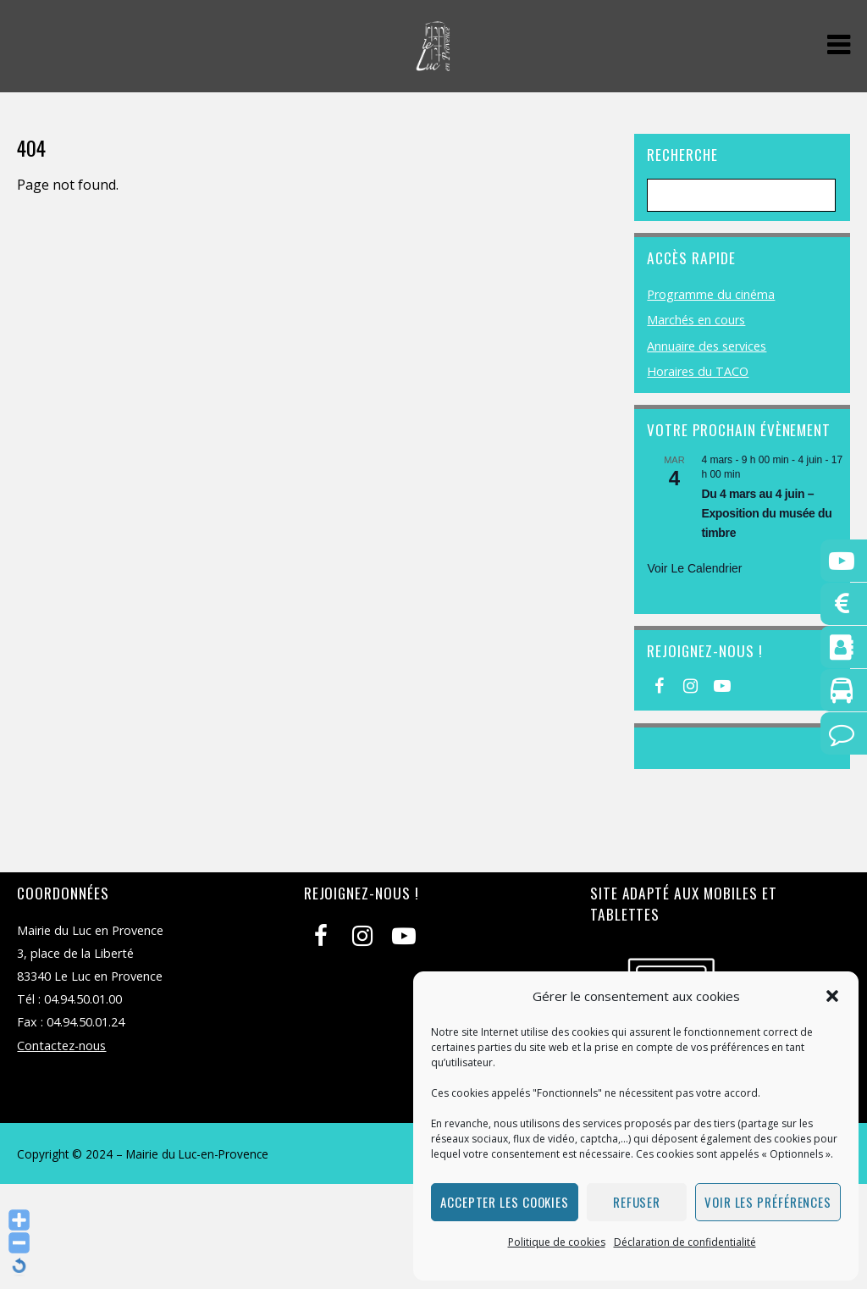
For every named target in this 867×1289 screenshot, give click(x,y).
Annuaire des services (706, 346)
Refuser (636, 1201)
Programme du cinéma (711, 294)
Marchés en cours (696, 320)
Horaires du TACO (697, 371)
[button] (832, 995)
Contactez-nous (61, 1045)
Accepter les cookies (504, 1201)
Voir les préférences (767, 1201)
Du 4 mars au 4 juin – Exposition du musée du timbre (766, 513)
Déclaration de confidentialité (685, 1242)
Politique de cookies (556, 1242)
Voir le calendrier (694, 568)
